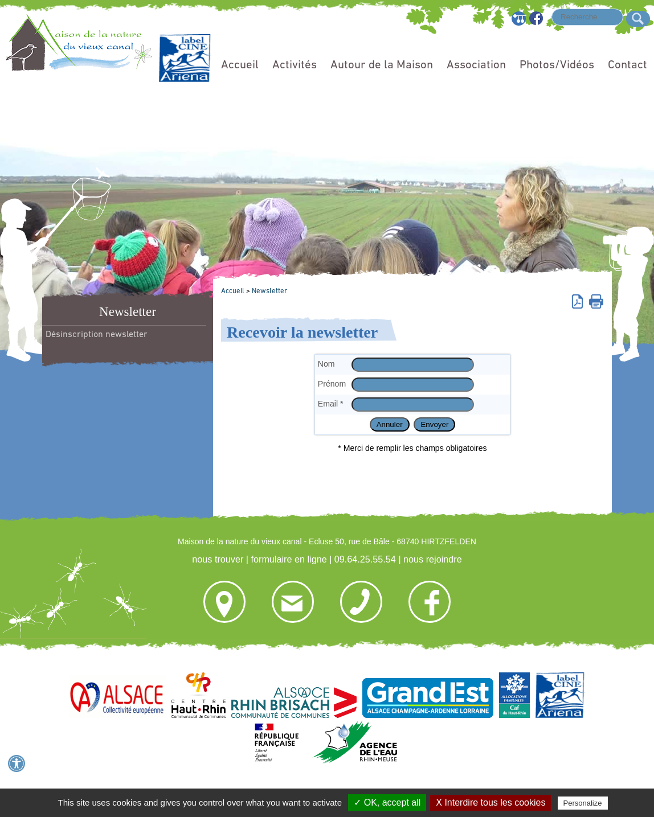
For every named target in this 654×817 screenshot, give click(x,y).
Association (476, 65)
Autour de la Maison (381, 65)
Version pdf (579, 301)
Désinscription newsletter (97, 334)
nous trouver (217, 559)
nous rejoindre (432, 559)
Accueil (240, 65)
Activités (294, 65)
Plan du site (519, 18)
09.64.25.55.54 (365, 559)
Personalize (582, 803)
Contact (627, 65)
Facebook (537, 18)
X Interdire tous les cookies (490, 802)
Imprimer (596, 301)
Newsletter (269, 291)
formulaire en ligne (288, 559)
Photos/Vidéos (557, 65)
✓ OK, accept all (387, 802)
